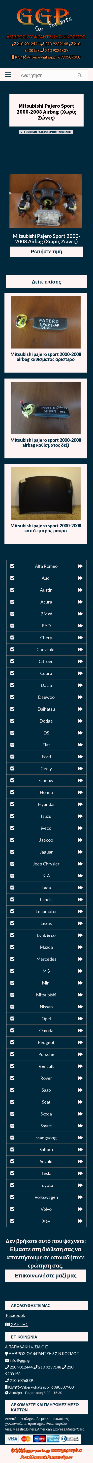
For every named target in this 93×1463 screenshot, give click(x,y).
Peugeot (46, 1042)
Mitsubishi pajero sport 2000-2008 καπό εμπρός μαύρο (45, 528)
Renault (46, 1066)
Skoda (46, 1113)
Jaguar (46, 852)
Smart (46, 1125)
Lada (46, 887)
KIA (46, 875)
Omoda (46, 1030)
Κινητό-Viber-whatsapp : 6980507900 (46, 57)
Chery (46, 637)
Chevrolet (46, 649)
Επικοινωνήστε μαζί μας (46, 1275)
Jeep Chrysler (46, 863)
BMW (46, 613)
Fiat (46, 744)
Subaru (46, 1149)
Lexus (46, 923)
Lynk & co (46, 935)
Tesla (46, 1173)
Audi (46, 578)
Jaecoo (46, 840)
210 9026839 (54, 50)
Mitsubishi (46, 994)
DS (46, 732)
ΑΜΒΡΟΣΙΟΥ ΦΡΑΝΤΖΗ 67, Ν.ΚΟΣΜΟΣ (46, 36)
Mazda (46, 947)
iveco (46, 828)
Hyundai (46, 804)
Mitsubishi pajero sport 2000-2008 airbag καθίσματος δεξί (45, 442)
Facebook (15, 1315)
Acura (46, 601)
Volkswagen (46, 1197)
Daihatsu (46, 709)
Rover (46, 1078)
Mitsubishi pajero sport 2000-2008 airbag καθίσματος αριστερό (45, 356)
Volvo (46, 1209)
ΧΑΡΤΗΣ (16, 1324)
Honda (46, 792)
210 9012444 (26, 43)
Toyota (46, 1185)
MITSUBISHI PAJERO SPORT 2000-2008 (45, 132)
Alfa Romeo (46, 566)
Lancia (46, 899)
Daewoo (46, 697)
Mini (46, 983)
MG (46, 971)
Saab (46, 1090)
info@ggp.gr (18, 1360)
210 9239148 (54, 43)
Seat (46, 1102)
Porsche (46, 1054)
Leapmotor (46, 911)
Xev (46, 1221)
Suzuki (46, 1161)
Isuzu (46, 816)
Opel (46, 1018)
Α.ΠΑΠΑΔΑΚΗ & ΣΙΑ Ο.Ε (26, 1346)
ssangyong (46, 1137)
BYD (46, 625)
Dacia (46, 685)
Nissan (46, 1006)
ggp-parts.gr (38, 1450)
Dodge (46, 721)
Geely (46, 768)
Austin (46, 590)
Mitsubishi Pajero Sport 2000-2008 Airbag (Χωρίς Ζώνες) (46, 111)
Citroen (46, 661)
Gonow (46, 780)
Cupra (46, 673)
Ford (46, 756)
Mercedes (46, 959)
